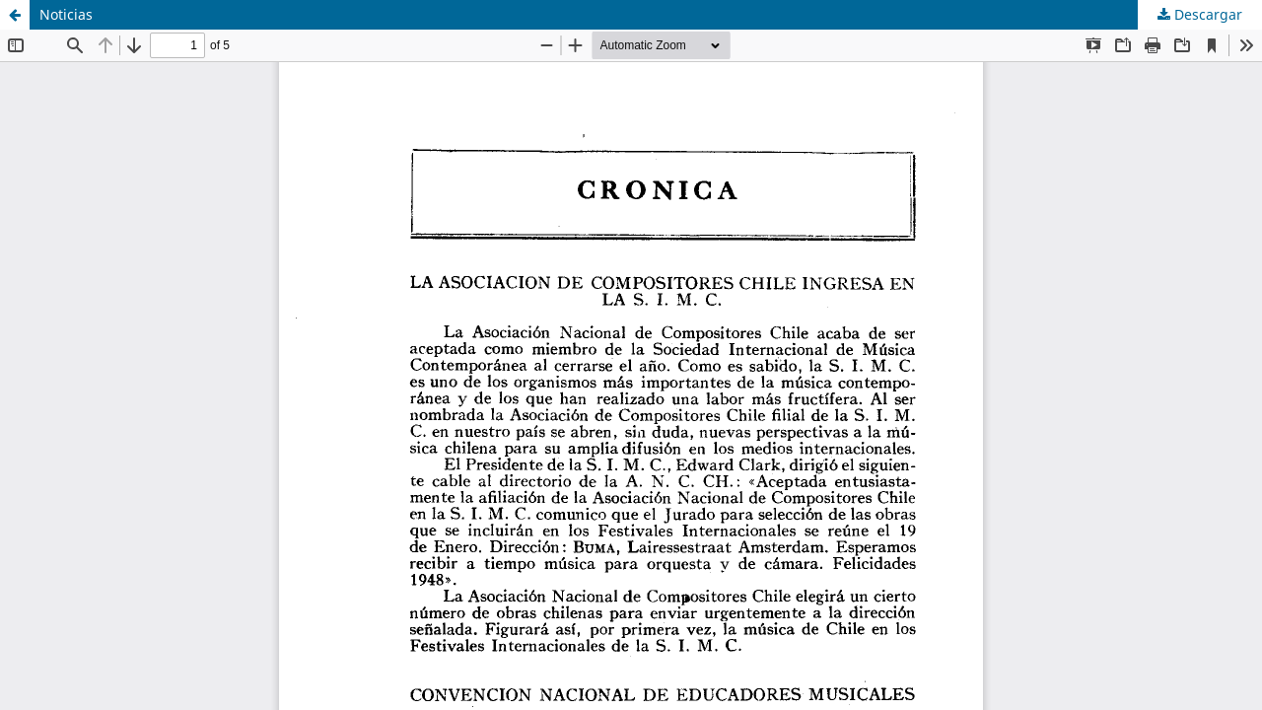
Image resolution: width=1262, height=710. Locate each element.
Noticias (66, 14)
